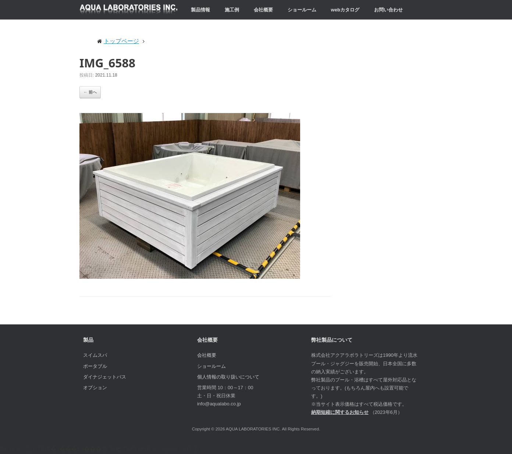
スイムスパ (95, 355)
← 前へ (90, 92)
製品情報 (200, 10)
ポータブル (95, 366)
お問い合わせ (388, 10)
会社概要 (263, 10)
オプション (95, 387)
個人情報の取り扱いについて (228, 377)
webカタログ (345, 10)
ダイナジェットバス (104, 377)
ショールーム (302, 10)
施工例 (232, 10)
